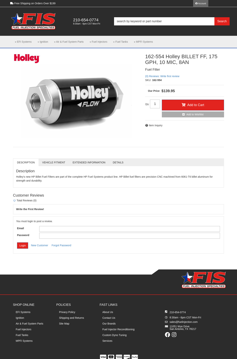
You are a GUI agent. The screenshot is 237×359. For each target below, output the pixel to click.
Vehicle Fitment (53, 162)
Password (23, 235)
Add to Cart (195, 105)
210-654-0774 (178, 312)
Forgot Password (61, 245)
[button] (172, 21)
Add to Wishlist (195, 114)
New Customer (39, 245)
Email (20, 228)
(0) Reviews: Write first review (162, 76)
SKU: (148, 80)
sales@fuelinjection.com (184, 322)
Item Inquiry (155, 125)
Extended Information (89, 162)
